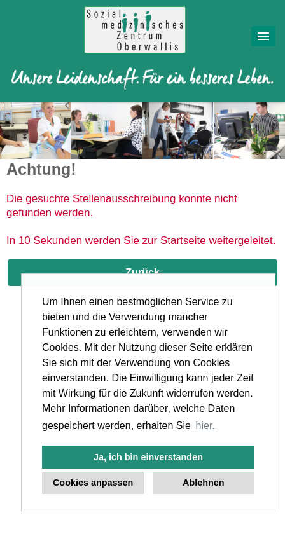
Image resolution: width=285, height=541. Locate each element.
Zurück (142, 272)
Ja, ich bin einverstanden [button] (148, 457)
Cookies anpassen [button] (93, 482)
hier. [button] (205, 425)
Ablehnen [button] (204, 482)
